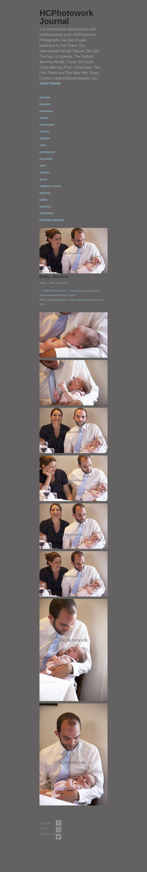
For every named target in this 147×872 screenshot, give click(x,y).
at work (44, 131)
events (43, 118)
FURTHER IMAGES (51, 220)
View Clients (50, 83)
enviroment (46, 124)
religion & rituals (50, 186)
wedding (45, 193)
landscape (46, 111)
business (45, 206)
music (43, 179)
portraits (45, 97)
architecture (47, 152)
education (45, 158)
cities (43, 145)
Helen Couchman (58, 282)
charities (45, 104)
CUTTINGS (46, 213)
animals (44, 172)
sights (43, 199)
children (44, 138)
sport (42, 165)
